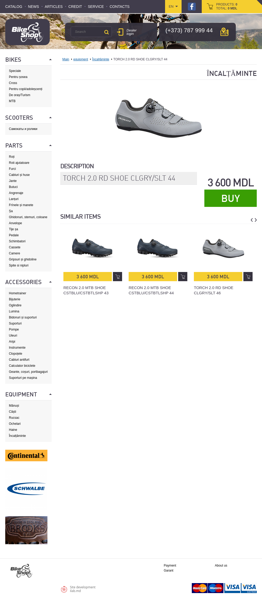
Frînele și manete (21, 205)
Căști (12, 411)
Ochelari (15, 424)
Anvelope (15, 223)
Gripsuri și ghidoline (22, 259)
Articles (54, 6)
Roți (11, 157)
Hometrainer (17, 293)
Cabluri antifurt (19, 360)
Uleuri (13, 335)
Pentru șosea (18, 77)
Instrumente (17, 347)
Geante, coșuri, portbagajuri (28, 372)
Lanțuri (14, 199)
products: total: (226, 6)
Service (96, 6)
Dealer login (132, 32)
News (33, 6)
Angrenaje (16, 193)
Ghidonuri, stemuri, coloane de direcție (28, 217)
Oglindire (15, 305)
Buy (230, 198)
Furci (12, 169)
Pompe (14, 329)
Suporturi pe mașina (23, 378)
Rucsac (14, 418)
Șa (11, 211)
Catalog (13, 6)
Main (65, 59)
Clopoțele (15, 353)
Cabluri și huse (19, 175)
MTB (12, 101)
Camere (14, 253)
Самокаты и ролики (23, 129)
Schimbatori (17, 241)
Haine (13, 430)
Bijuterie (14, 299)
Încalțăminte (17, 436)
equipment (80, 59)
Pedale (14, 235)
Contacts (119, 6)
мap (224, 32)
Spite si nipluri (19, 265)
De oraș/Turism (19, 95)
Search (106, 32)
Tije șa (13, 229)
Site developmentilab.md (83, 589)
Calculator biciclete (22, 366)
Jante (13, 181)
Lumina (14, 311)
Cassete (14, 247)
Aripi (12, 341)
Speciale (15, 71)
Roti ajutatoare (19, 163)
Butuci (13, 187)
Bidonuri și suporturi (23, 317)
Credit (75, 6)
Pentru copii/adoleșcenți (25, 89)
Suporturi (15, 323)
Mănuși (14, 405)
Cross (13, 83)
